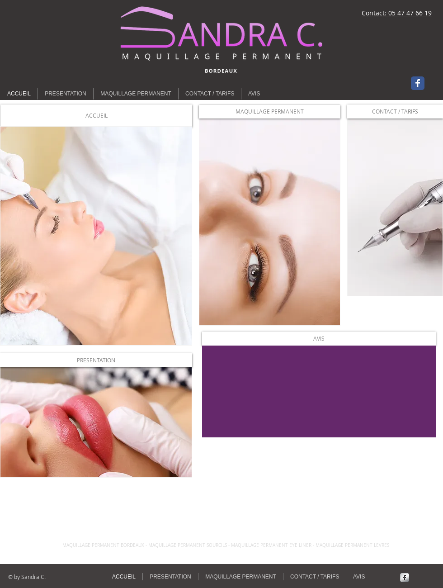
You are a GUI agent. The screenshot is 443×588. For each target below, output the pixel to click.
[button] (96, 115)
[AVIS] (319, 339)
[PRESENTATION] (96, 360)
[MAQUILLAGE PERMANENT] (269, 112)
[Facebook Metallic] (404, 577)
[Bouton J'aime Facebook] (58, 13)
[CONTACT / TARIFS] (395, 111)
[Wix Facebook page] (417, 83)
